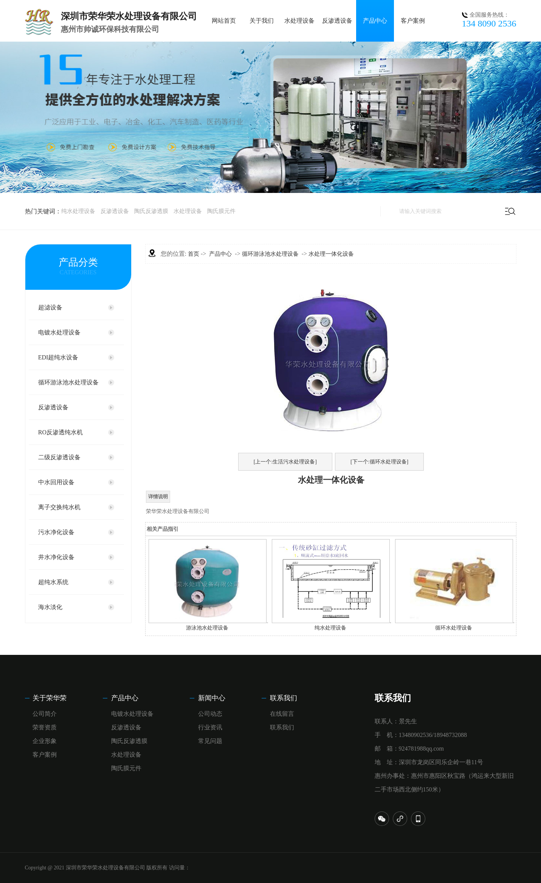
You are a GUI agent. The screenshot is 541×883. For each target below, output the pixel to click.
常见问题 (210, 741)
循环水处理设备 (453, 628)
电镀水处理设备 (59, 332)
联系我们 (283, 698)
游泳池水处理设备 (207, 628)
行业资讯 (210, 727)
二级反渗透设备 (59, 457)
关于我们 (262, 20)
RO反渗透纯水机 (60, 432)
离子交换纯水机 (59, 507)
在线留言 (282, 713)
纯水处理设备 (78, 211)
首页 (193, 254)
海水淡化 (50, 607)
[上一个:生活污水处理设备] (285, 462)
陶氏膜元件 (221, 211)
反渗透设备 (337, 20)
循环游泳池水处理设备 (68, 382)
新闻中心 (211, 698)
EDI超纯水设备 (58, 357)
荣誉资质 (45, 727)
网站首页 (224, 20)
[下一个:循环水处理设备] (379, 462)
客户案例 (413, 20)
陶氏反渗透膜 (151, 211)
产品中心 (375, 20)
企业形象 (45, 741)
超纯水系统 (53, 582)
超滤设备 (50, 307)
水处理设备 (299, 20)
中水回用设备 (56, 482)
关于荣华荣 (50, 698)
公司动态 (210, 713)
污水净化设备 (56, 532)
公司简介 (45, 713)
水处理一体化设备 (331, 254)
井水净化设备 (56, 557)
